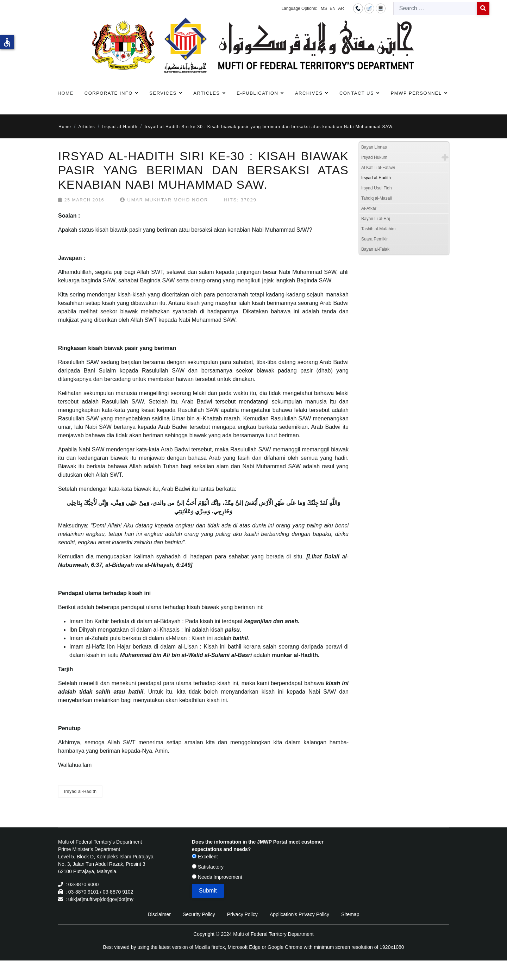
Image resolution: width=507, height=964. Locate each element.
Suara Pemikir (374, 239)
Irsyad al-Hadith (80, 791)
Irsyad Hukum (374, 157)
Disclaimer (159, 914)
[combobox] (435, 8)
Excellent (205, 856)
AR (341, 8)
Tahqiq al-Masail (376, 198)
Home (66, 93)
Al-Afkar (368, 208)
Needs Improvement (217, 877)
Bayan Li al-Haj (375, 218)
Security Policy (199, 914)
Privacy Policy (242, 914)
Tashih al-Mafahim (378, 228)
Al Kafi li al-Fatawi (378, 167)
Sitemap (350, 914)
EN (333, 8)
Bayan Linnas (374, 147)
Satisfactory (208, 867)
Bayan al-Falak (375, 249)
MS (324, 8)
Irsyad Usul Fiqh (376, 188)
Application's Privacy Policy (299, 914)
